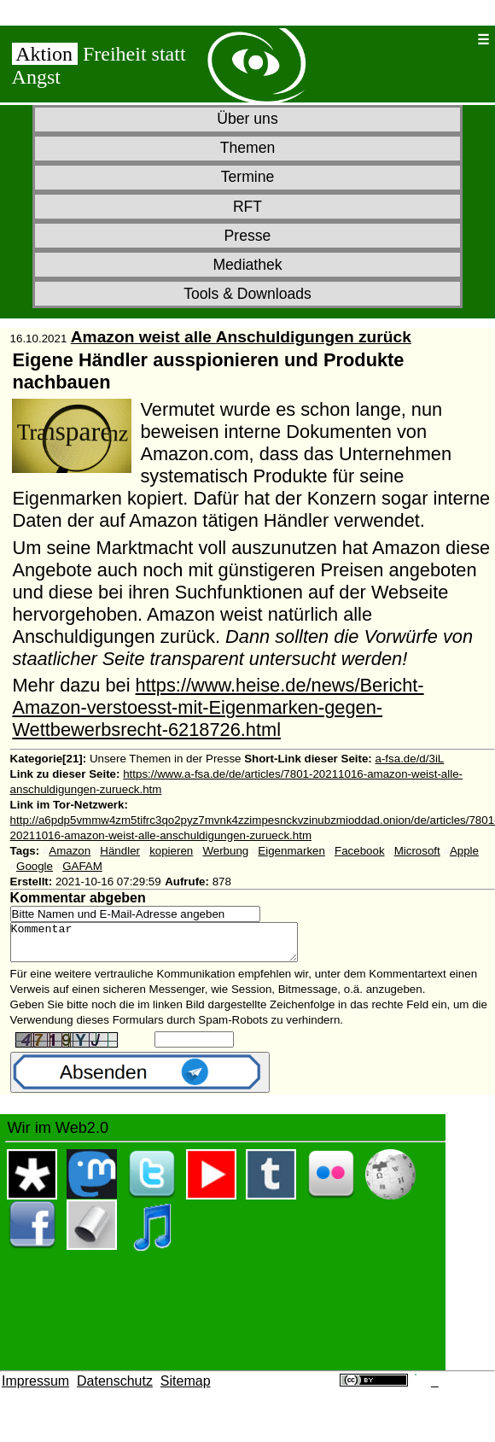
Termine (248, 176)
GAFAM (82, 866)
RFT (247, 206)
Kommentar (171, 946)
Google (34, 866)
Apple (464, 850)
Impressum (35, 1388)
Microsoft (417, 850)
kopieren (171, 850)
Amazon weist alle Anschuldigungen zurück (241, 337)
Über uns (247, 118)
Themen (248, 147)
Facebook (360, 850)
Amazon (69, 850)
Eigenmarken (291, 850)
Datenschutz (115, 1388)
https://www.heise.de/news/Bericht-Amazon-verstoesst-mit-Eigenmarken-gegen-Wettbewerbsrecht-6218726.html (217, 707)
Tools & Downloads (247, 293)
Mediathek (247, 264)
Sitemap (185, 1388)
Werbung (225, 850)
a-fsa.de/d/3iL (410, 758)
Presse (247, 235)
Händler (120, 850)
